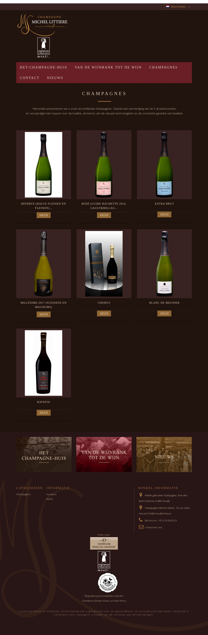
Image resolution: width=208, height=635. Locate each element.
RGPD (49, 499)
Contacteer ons (153, 527)
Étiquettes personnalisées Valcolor (104, 596)
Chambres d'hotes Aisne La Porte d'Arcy (104, 600)
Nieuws (55, 78)
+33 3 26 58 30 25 (167, 520)
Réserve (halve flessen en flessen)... (43, 205)
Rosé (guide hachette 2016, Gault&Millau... (103, 205)
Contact (30, 78)
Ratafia (43, 401)
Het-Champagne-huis (43, 67)
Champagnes (163, 67)
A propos (51, 494)
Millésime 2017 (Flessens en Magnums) (44, 305)
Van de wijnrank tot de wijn (108, 67)
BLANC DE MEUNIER (164, 302)
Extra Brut (164, 203)
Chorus (104, 302)
